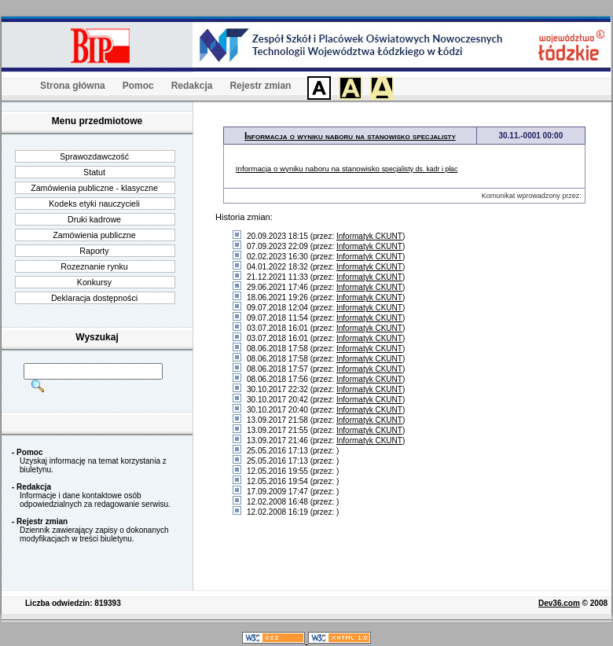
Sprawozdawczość (94, 156)
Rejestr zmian (260, 85)
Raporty (93, 250)
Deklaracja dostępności (94, 298)
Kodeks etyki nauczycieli (94, 203)
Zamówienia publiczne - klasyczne (94, 188)
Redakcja (192, 85)
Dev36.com (559, 603)
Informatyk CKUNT (369, 236)
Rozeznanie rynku (94, 266)
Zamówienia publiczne (94, 235)
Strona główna (72, 85)
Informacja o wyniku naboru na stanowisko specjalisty (350, 135)
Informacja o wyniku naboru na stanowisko (346, 168)
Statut (94, 172)
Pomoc (138, 85)
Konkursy (94, 282)
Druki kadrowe (94, 219)
